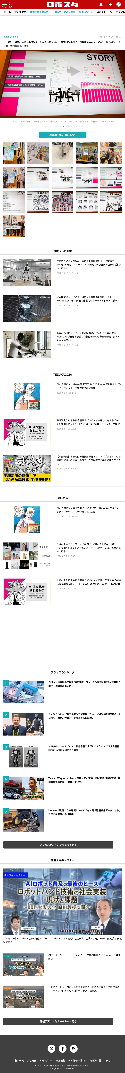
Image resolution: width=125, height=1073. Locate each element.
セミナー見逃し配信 (65, 12)
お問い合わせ (46, 1060)
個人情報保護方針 (77, 1060)
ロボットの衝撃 (62, 251)
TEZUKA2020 (62, 374)
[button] (12, 85)
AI (111, 12)
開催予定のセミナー (40, 12)
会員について (86, 12)
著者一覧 (19, 1060)
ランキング (20, 12)
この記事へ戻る (62, 135)
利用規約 (60, 1060)
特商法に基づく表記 (100, 1060)
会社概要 (31, 1060)
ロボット (101, 12)
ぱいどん (62, 498)
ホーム (7, 12)
